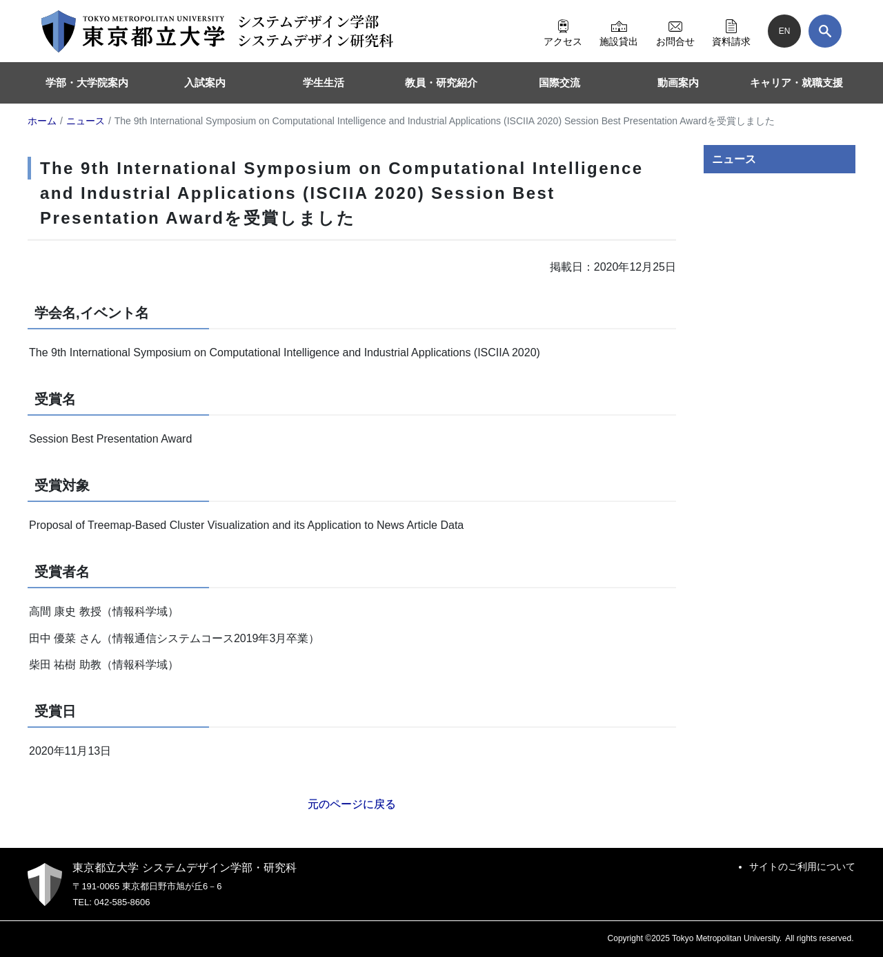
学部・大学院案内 (87, 82)
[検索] (825, 31)
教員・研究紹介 (441, 82)
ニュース (734, 159)
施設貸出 (618, 31)
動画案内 (678, 82)
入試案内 (205, 82)
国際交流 (559, 82)
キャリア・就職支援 (796, 82)
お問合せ (675, 31)
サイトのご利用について (802, 866)
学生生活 (323, 82)
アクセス (563, 31)
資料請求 (731, 31)
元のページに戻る (352, 804)
